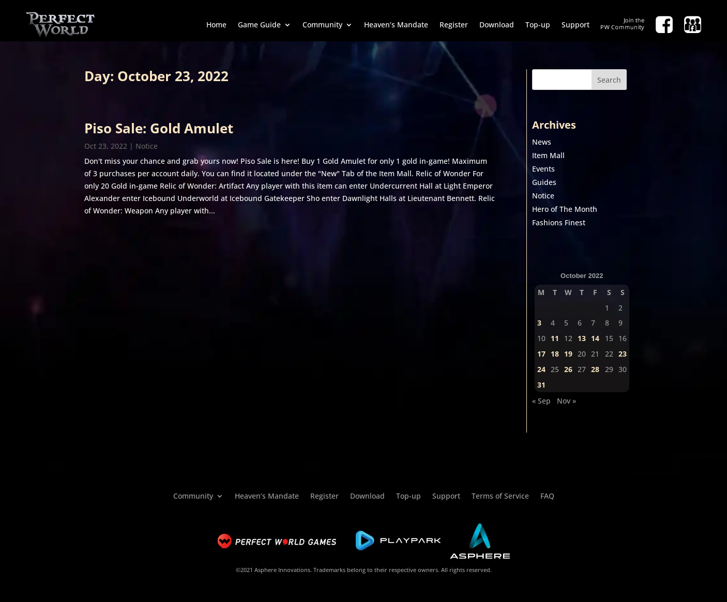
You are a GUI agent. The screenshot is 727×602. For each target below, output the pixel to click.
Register (454, 24)
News (541, 142)
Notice (146, 146)
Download (496, 24)
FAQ (547, 495)
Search (609, 80)
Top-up (537, 24)
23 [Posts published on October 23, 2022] (622, 354)
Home (216, 24)
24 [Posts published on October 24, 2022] (541, 369)
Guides (544, 182)
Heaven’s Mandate (396, 24)
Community (322, 24)
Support (575, 24)
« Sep (541, 401)
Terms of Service (500, 495)
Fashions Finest (558, 222)
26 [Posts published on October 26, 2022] (568, 369)
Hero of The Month (564, 209)
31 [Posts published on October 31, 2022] (541, 385)
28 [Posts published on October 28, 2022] (595, 369)
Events (543, 169)
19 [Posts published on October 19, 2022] (568, 354)
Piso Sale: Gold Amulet (158, 128)
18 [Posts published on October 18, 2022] (555, 354)
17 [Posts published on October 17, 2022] (541, 354)
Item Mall (548, 155)
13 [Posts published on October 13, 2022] (582, 338)
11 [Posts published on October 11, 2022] (555, 338)
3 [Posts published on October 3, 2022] (539, 323)
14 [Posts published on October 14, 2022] (595, 338)
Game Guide (259, 24)
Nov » (566, 401)
